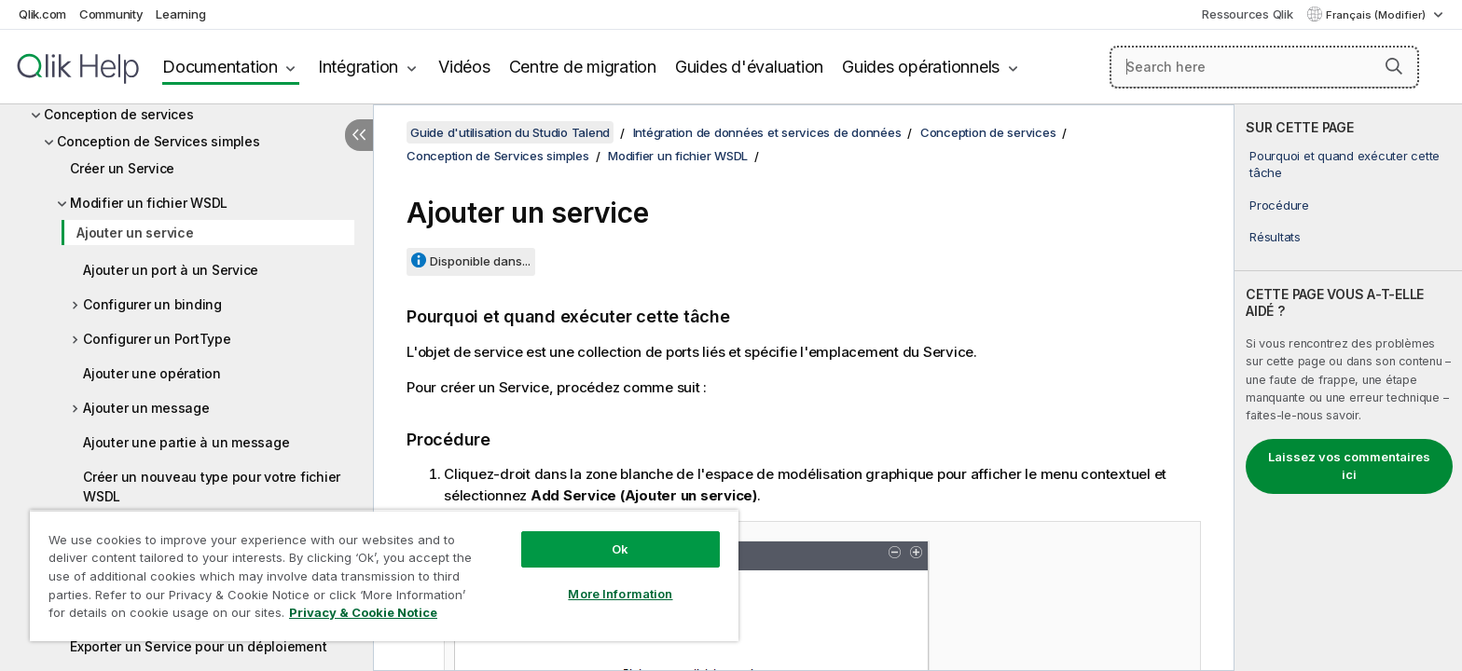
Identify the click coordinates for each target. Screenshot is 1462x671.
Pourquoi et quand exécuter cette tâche (1344, 164)
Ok (620, 548)
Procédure (1279, 205)
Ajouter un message (146, 408)
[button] (1394, 66)
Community (111, 14)
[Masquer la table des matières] (359, 135)
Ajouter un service (135, 232)
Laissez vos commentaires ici (1349, 466)
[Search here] (1264, 67)
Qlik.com (42, 14)
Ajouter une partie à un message (186, 442)
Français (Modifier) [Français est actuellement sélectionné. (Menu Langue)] (1377, 14)
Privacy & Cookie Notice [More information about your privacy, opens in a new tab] (363, 612)
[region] (384, 575)
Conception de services (119, 114)
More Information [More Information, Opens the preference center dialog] (620, 593)
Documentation (220, 66)
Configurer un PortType (157, 339)
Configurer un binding (152, 304)
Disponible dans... (480, 260)
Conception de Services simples (158, 141)
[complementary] (1348, 387)
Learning (180, 14)
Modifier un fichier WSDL (149, 203)
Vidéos (464, 66)
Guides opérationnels (921, 66)
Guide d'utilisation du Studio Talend (510, 132)
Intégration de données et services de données (767, 132)
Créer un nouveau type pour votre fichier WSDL (211, 486)
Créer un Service (122, 168)
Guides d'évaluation (749, 66)
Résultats (1275, 236)
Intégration (358, 66)
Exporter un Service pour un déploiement (198, 646)
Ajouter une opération (152, 373)
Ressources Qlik (1247, 14)
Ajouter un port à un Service (170, 270)
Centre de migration (582, 66)
